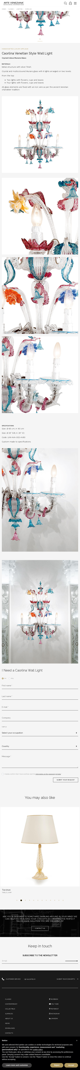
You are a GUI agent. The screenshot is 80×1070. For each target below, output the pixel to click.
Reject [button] (56, 1065)
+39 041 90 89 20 (30, 979)
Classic (8, 999)
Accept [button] (71, 1065)
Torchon (6, 890)
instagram (54, 1014)
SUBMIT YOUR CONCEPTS (67, 979)
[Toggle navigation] (65, 3)
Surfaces (9, 1014)
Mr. (5, 678)
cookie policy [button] (38, 1050)
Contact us (40, 928)
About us (9, 1018)
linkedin (53, 1018)
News (7, 1023)
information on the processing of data (48, 774)
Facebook (53, 999)
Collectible (10, 1009)
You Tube (53, 1004)
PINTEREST (54, 1009)
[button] (17, 900)
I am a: (4, 727)
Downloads (10, 1028)
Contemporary (11, 1004)
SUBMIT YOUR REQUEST (66, 780)
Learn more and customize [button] (17, 1065)
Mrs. (12, 678)
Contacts (9, 1033)
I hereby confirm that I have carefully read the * (33, 774)
